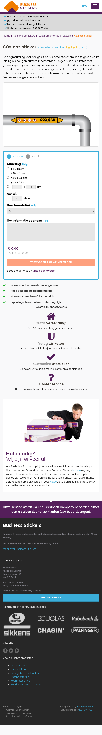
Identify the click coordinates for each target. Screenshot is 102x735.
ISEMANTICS (85, 710)
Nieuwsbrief (11, 713)
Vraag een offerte (44, 270)
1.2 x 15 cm (17, 169)
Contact (29, 716)
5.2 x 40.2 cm (19, 182)
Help (25, 164)
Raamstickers (18, 669)
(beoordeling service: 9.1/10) (62, 47)
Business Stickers (85, 706)
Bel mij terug (51, 597)
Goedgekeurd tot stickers (25, 673)
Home (6, 706)
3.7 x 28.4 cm (19, 177)
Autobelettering (20, 677)
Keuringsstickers (20, 680)
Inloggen (18, 706)
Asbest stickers (19, 665)
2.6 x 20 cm (18, 173)
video (53, 481)
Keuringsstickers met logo (26, 684)
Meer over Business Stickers (19, 548)
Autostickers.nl (13, 716)
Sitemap (27, 713)
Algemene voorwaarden (17, 710)
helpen (76, 470)
